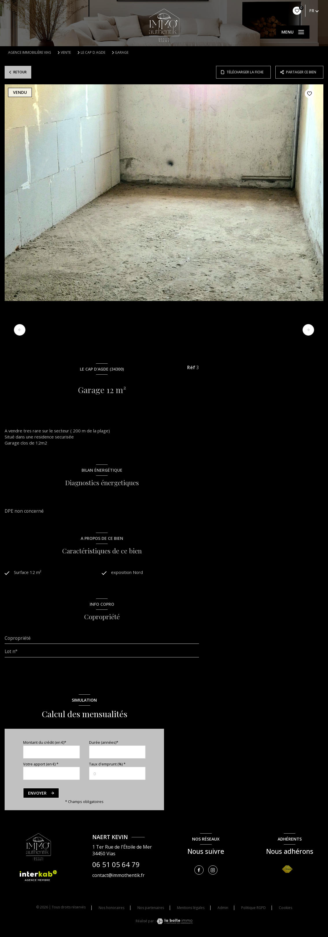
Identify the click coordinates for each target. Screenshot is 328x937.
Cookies (285, 909)
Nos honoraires (111, 908)
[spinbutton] (117, 774)
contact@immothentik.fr (118, 876)
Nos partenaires (150, 908)
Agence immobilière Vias (29, 52)
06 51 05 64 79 (116, 865)
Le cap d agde (93, 52)
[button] (308, 330)
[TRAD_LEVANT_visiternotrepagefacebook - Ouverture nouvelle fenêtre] (199, 870)
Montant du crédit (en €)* (44, 743)
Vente (66, 52)
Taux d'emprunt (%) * (107, 764)
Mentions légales (190, 908)
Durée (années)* (103, 743)
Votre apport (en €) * (40, 764)
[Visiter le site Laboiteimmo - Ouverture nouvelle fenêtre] (174, 921)
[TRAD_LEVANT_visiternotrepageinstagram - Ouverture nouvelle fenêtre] (213, 870)
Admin (223, 908)
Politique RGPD (253, 908)
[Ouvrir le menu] (292, 32)
